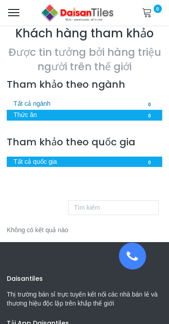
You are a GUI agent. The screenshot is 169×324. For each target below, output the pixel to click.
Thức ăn (84, 116)
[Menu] (13, 12)
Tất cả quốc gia (84, 162)
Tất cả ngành (84, 104)
